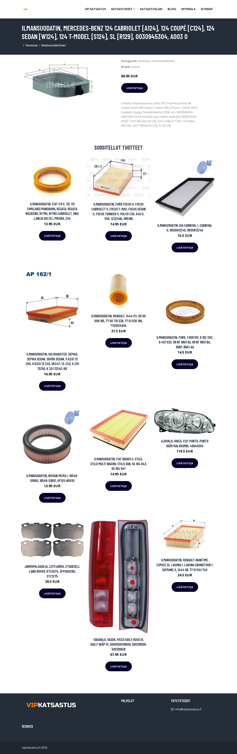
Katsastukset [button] (122, 9)
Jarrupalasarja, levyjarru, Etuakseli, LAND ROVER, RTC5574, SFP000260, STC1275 (52, 571)
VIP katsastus (95, 9)
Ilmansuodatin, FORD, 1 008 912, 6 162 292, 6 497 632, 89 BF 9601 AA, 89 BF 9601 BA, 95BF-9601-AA (185, 342)
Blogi (172, 9)
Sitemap (207, 9)
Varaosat (32, 45)
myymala (188, 9)
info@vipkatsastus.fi (188, 709)
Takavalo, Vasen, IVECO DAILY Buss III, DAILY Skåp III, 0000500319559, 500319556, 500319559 (118, 644)
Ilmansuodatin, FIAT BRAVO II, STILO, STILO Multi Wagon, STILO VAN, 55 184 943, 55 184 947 (118, 464)
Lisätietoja (134, 88)
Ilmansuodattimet (54, 45)
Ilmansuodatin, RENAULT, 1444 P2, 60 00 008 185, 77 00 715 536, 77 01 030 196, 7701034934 (118, 321)
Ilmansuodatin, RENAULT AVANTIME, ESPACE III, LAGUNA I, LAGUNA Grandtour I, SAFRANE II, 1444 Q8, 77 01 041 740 (185, 565)
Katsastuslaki (151, 9)
